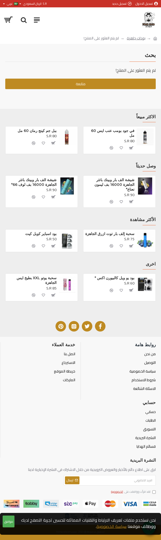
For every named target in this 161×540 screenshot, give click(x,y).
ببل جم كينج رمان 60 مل (37, 130)
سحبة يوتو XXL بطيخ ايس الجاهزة (36, 280)
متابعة (80, 83)
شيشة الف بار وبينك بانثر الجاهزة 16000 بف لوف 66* (34, 182)
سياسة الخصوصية (112, 526)
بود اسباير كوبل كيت (41, 233)
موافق (8, 521)
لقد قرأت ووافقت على (133, 492)
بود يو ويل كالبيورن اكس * (114, 278)
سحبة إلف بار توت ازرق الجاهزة (109, 233)
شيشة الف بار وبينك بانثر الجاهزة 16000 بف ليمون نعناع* (113, 184)
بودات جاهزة (136, 38)
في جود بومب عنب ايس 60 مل (112, 133)
